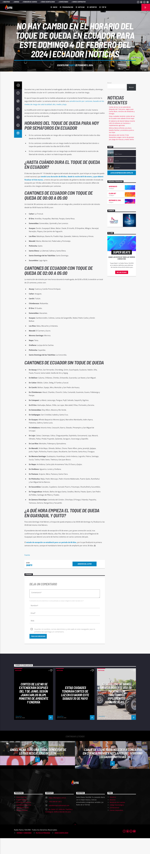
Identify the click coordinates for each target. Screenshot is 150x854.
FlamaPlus (19, 732)
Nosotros (6, 2)
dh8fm (72, 73)
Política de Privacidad (43, 849)
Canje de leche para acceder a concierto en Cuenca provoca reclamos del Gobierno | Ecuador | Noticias (112, 769)
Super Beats (113, 202)
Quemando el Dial (115, 216)
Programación (67, 7)
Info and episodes (122, 288)
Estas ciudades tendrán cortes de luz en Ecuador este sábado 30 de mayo (75, 708)
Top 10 (104, 7)
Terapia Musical (22, 826)
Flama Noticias (21, 813)
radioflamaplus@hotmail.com (59, 821)
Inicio (55, 7)
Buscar (109, 99)
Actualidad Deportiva (23, 821)
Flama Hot (112, 209)
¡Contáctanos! (63, 2)
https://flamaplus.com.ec (57, 814)
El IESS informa (21, 816)
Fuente (27, 571)
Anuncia (15, 2)
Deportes (93, 7)
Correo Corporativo (78, 2)
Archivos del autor (84, 580)
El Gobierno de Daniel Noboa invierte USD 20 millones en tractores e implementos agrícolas (122, 139)
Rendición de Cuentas (29, 2)
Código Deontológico (47, 2)
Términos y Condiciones (23, 849)
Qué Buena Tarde (22, 823)
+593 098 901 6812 (55, 817)
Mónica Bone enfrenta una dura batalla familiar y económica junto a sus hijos (121, 146)
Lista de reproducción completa (121, 189)
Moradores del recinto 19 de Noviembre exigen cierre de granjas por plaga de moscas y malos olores (121, 153)
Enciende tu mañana (23, 818)
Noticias (81, 7)
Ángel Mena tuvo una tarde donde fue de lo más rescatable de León (38, 767)
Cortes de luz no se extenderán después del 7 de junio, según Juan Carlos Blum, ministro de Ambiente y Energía (33, 709)
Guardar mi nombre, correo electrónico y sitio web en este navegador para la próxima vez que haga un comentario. (64, 645)
